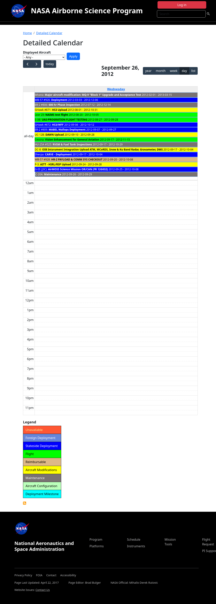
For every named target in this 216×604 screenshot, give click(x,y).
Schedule (133, 539)
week (173, 71)
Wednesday (116, 89)
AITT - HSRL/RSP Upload (55, 164)
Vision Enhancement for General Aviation (72, 139)
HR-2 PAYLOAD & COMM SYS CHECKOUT (77, 159)
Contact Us (42, 590)
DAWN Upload (54, 134)
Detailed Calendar (49, 33)
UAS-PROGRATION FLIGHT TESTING (64, 119)
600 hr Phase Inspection (64, 105)
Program (95, 539)
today (50, 64)
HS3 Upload (60, 110)
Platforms (96, 546)
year (148, 71)
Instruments (136, 546)
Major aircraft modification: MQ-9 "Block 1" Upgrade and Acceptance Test (93, 95)
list (193, 71)
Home (27, 33)
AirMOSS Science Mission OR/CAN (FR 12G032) (78, 169)
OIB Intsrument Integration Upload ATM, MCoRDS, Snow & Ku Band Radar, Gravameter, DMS (102, 149)
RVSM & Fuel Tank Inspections (72, 144)
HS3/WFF (58, 124)
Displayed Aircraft (37, 52)
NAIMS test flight (56, 114)
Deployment (59, 100)
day (184, 71)
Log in (181, 5)
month (161, 71)
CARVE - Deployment (58, 154)
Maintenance (52, 174)
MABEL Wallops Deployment (67, 129)
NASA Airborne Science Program (87, 10)
